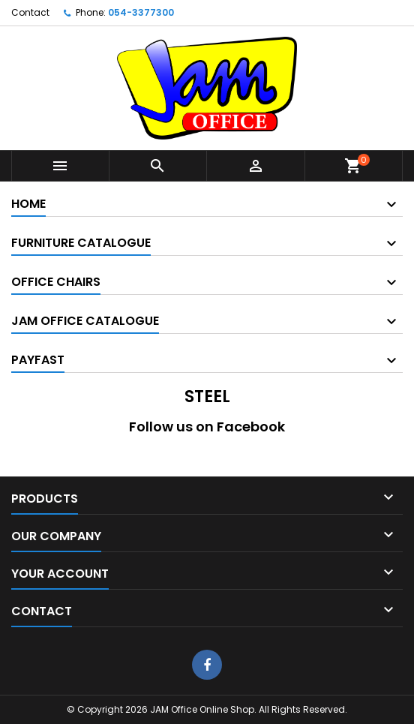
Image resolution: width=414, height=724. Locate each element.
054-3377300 (141, 12)
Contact (30, 12)
